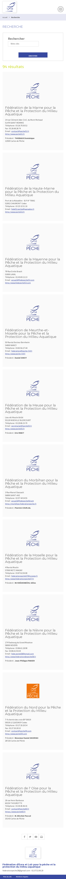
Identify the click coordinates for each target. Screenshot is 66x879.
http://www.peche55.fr (15, 428)
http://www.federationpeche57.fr (19, 578)
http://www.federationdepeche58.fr (20, 656)
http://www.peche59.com (16, 733)
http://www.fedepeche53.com (18, 283)
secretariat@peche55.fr (21, 426)
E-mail (36, 837)
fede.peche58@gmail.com (22, 653)
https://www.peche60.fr (15, 811)
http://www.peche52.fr (15, 212)
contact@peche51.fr (20, 131)
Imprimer (41, 837)
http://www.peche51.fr (15, 134)
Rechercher (16, 38)
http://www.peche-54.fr (15, 353)
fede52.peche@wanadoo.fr (22, 209)
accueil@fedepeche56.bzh (22, 501)
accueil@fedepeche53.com (22, 280)
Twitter (30, 837)
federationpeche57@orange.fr (24, 576)
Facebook (24, 837)
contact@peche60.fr (20, 809)
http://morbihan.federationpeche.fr (20, 504)
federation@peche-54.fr (21, 351)
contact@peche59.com (21, 731)
